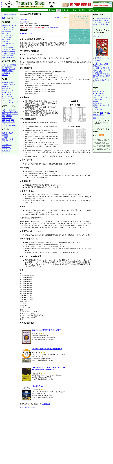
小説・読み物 (6, 118)
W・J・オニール (8, 98)
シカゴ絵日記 (97, 109)
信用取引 (5, 135)
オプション (6, 65)
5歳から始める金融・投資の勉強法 (101, 65)
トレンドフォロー (8, 43)
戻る (21, 407)
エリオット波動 (7, 35)
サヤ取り (5, 53)
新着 (3, 18)
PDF (101, 113)
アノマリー (6, 47)
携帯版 (1, 4)
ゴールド (12, 69)
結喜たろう (6, 88)
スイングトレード (8, 28)
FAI (13, 51)
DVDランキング (98, 93)
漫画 (3, 120)
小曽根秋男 (24, 20)
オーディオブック (8, 122)
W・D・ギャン (7, 92)
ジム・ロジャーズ (8, 100)
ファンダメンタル (8, 49)
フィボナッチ (6, 37)
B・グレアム (6, 94)
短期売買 (5, 25)
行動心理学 (9, 55)
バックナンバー (98, 36)
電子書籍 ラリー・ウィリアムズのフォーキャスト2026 (102, 60)
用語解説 (96, 101)
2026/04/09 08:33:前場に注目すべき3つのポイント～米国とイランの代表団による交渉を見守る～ (101, 22)
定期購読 (9, 116)
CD (14, 110)
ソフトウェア (6, 114)
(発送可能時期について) (53, 27)
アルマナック (24, 22)
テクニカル (6, 33)
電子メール (6, 147)
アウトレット (6, 125)
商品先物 (5, 69)
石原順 (11, 82)
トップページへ (29, 407)
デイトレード (13, 25)
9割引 (14, 125)
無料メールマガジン (100, 97)
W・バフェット (7, 90)
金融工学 (5, 137)
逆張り (4, 45)
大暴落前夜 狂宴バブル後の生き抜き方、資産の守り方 (102, 76)
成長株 (4, 51)
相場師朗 (5, 82)
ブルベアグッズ (7, 141)
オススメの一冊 (98, 95)
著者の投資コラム (99, 105)
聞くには (6, 123)
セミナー (5, 110)
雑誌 (3, 116)
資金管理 (12, 53)
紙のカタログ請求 (101, 114)
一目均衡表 (6, 39)
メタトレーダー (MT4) (10, 112)
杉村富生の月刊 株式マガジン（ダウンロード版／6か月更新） (102, 70)
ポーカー (5, 75)
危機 (3, 57)
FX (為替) (5, 67)
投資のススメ (97, 103)
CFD (10, 67)
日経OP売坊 (6, 86)
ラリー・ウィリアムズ (10, 102)
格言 (12, 57)
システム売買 (6, 31)
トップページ (6, 145)
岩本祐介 (5, 84)
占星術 (8, 57)
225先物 (13, 65)
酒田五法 (5, 41)
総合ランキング (98, 91)
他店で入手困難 (7, 139)
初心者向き (9, 133)
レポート (15, 114)
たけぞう (12, 84)
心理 (3, 55)
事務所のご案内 (7, 149)
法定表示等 (6, 151)
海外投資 (10, 71)
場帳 (12, 120)
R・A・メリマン (8, 96)
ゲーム (8, 120)
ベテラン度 (59, 18)
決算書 (9, 51)
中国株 (4, 71)
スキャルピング (7, 30)
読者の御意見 (97, 99)
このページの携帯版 (9, 14)
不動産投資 (6, 73)
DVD (10, 110)
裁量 (11, 47)
